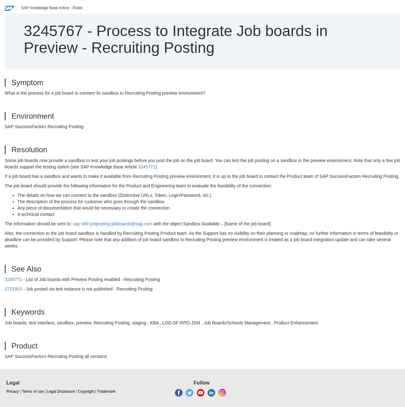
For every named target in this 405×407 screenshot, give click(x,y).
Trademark (106, 391)
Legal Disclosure (61, 391)
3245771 (147, 166)
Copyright (86, 391)
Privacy (12, 391)
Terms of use (33, 391)
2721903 (13, 288)
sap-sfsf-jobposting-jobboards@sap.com (113, 223)
